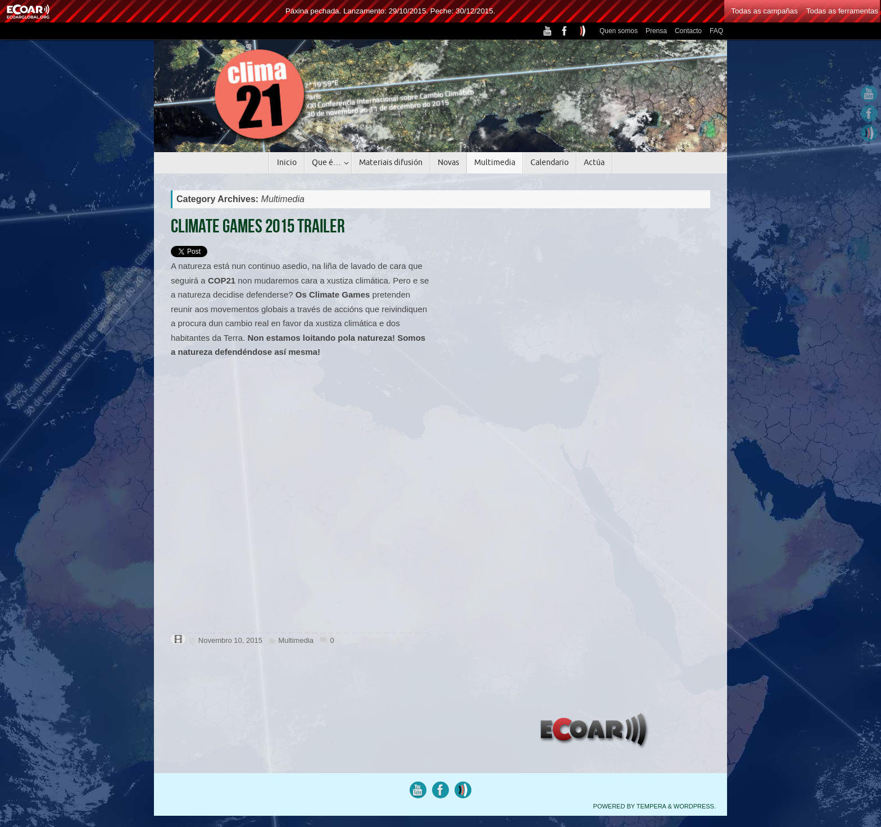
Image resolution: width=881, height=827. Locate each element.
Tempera (651, 806)
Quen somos (619, 31)
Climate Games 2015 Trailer (258, 226)
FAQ (716, 31)
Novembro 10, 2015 (230, 640)
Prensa (656, 31)
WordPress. (695, 806)
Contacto (688, 31)
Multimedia (296, 640)
